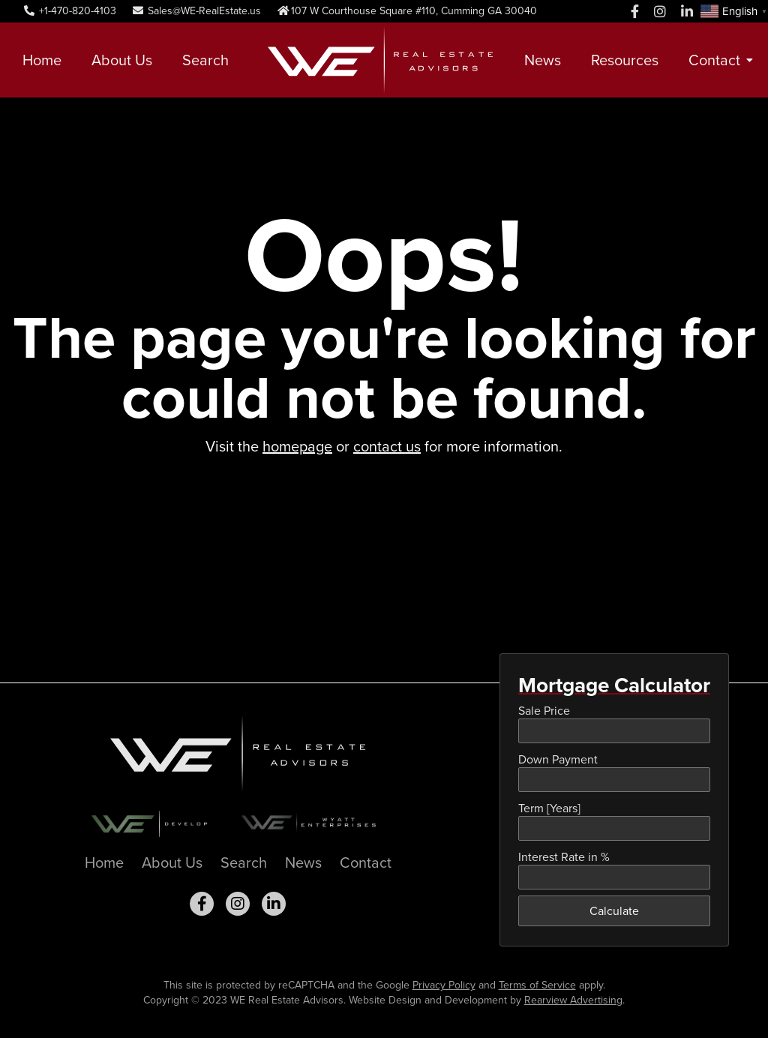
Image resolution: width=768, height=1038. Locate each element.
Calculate (614, 911)
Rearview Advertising (573, 1000)
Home (42, 60)
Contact (714, 60)
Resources (624, 60)
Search (205, 60)
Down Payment (558, 759)
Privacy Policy (444, 985)
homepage (297, 446)
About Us (122, 60)
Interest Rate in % (564, 857)
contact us (387, 446)
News (542, 60)
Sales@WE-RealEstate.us (196, 11)
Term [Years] (549, 808)
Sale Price (544, 710)
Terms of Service (537, 985)
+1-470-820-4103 (69, 11)
